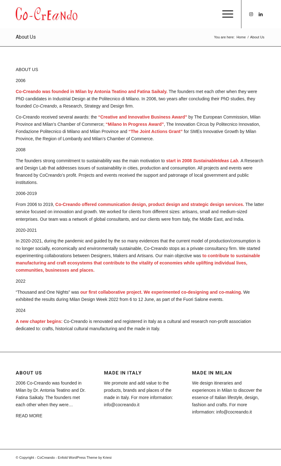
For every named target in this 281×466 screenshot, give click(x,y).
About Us (26, 37)
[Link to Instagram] (251, 14)
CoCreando (46, 457)
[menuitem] (224, 14)
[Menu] (224, 14)
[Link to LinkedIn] (260, 14)
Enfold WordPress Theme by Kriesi (85, 457)
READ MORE (29, 415)
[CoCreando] (46, 14)
